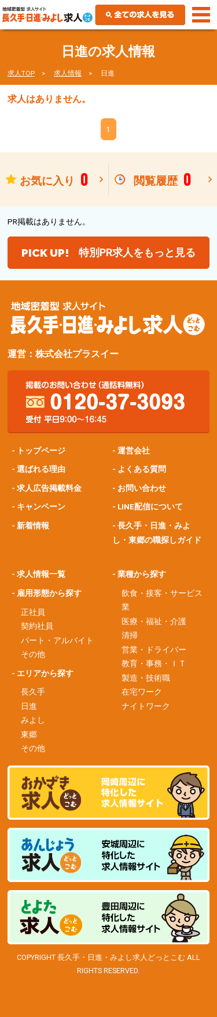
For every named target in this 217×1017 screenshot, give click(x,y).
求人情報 (68, 73)
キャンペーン (41, 506)
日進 (29, 706)
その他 (33, 654)
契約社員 (37, 626)
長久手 (33, 691)
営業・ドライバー (154, 649)
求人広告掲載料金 (49, 488)
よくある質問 (141, 469)
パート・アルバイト (57, 640)
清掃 (130, 635)
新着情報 (33, 525)
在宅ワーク (142, 691)
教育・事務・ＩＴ (154, 663)
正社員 (33, 612)
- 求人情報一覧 (38, 574)
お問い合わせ (141, 488)
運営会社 (133, 450)
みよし (33, 720)
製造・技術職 (146, 677)
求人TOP (21, 73)
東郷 (29, 734)
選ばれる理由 (41, 469)
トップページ (41, 450)
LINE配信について (150, 506)
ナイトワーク (146, 706)
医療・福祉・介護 (154, 621)
